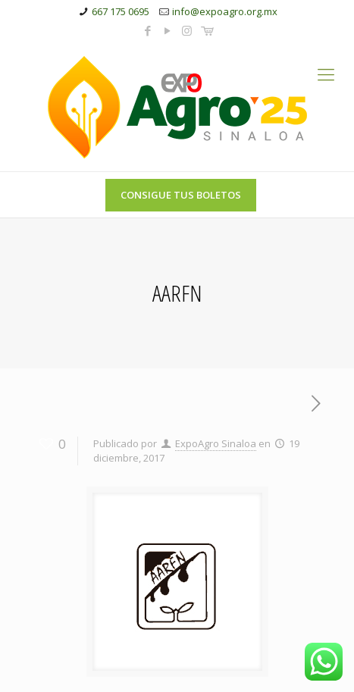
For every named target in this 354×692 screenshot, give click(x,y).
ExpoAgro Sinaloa (215, 443)
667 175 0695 (120, 11)
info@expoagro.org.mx (224, 11)
